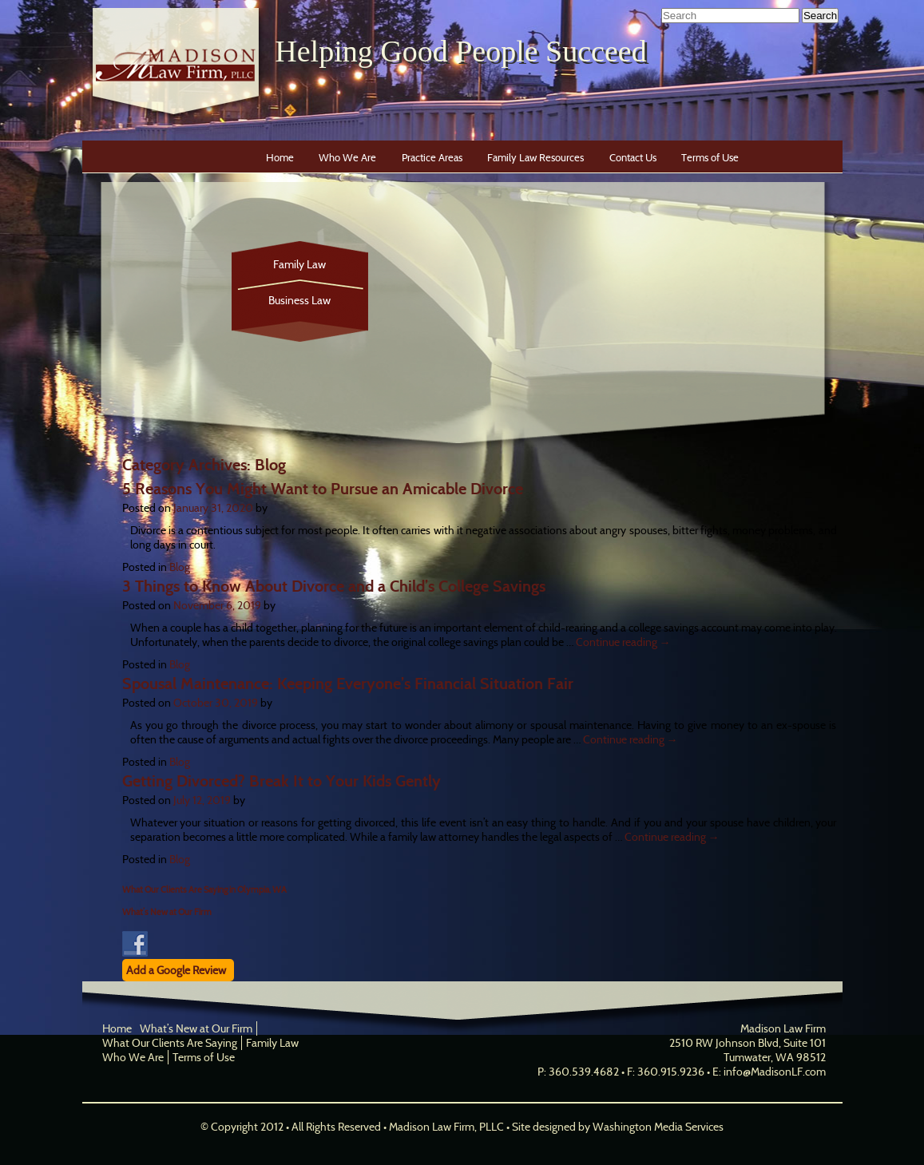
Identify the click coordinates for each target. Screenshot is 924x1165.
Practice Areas (432, 157)
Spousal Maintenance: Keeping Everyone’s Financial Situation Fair (347, 683)
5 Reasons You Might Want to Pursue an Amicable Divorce (322, 488)
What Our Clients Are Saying (169, 1043)
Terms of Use (710, 157)
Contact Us (632, 157)
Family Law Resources (535, 157)
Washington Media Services (658, 1126)
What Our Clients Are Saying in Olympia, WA (204, 889)
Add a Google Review (176, 970)
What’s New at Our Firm (167, 911)
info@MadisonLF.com (775, 1071)
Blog (179, 567)
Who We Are (347, 157)
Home (280, 157)
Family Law (299, 264)
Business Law (299, 300)
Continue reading (623, 642)
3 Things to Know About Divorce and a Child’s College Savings (333, 586)
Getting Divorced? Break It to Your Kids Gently (281, 781)
